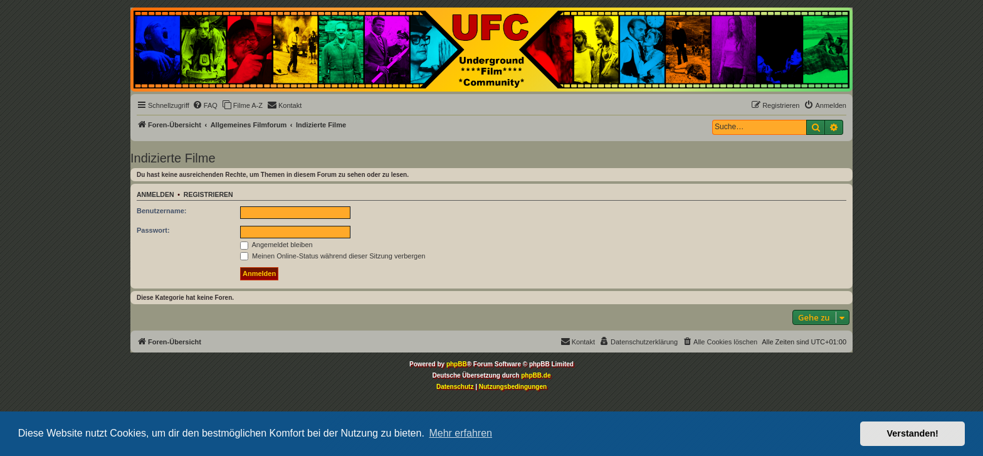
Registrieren (208, 194)
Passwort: (153, 230)
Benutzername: (161, 211)
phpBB (456, 364)
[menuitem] (205, 105)
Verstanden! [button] (912, 433)
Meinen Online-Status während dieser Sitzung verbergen (332, 256)
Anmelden (155, 194)
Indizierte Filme (173, 158)
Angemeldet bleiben (276, 244)
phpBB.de (535, 375)
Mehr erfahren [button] (460, 433)
